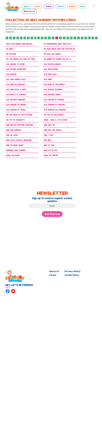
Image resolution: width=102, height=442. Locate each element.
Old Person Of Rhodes (16, 104)
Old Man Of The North (54, 84)
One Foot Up (49, 125)
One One (47, 140)
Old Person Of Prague (54, 99)
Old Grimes (11, 74)
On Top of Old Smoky (53, 115)
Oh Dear (9, 49)
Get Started (52, 214)
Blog (82, 6)
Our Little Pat (51, 150)
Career (52, 275)
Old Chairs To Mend (15, 64)
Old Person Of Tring (15, 110)
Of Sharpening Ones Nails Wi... (58, 44)
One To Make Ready (15, 145)
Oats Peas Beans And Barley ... (20, 44)
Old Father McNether (16, 69)
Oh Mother (11, 54)
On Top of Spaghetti (15, 120)
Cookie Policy (72, 275)
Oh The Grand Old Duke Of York (20, 59)
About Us (54, 271)
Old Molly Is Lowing (16, 94)
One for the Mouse (52, 130)
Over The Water (51, 155)
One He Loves (12, 135)
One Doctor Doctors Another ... (20, 125)
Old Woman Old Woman (55, 110)
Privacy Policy (72, 271)
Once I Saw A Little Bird (55, 120)
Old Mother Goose (52, 94)
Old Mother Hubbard (15, 99)
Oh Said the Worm (52, 54)
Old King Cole (50, 74)
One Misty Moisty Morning (19, 140)
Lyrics (37, 6)
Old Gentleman (51, 69)
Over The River (12, 155)
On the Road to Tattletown (19, 115)
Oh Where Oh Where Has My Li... (58, 59)
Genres (60, 6)
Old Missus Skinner (53, 89)
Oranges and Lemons (15, 150)
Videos (49, 6)
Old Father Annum (52, 64)
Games (72, 6)
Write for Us (29, 11)
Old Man (48, 79)
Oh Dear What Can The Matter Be (59, 49)
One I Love (48, 135)
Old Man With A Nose (16, 89)
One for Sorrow (13, 130)
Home (26, 6)
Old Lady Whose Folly (16, 79)
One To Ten (49, 145)
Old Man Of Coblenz (15, 84)
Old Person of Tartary (54, 104)
